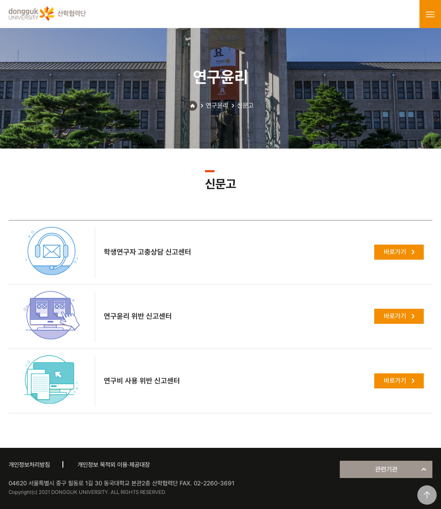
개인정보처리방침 (29, 464)
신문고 (245, 105)
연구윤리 (217, 105)
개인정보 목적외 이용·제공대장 (114, 464)
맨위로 (427, 495)
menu (430, 14)
